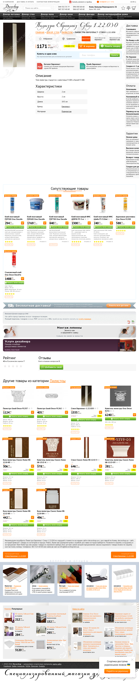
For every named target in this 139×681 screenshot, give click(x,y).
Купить (114, 55)
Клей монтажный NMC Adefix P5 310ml (103, 218)
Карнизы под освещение (11, 17)
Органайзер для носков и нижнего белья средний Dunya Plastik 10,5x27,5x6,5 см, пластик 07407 (123, 589)
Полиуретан (66, 111)
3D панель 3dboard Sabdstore (22, 628)
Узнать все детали (118, 305)
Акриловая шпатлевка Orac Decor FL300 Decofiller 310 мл (125, 219)
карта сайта (57, 664)
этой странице (85, 319)
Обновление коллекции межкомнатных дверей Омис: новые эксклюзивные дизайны (124, 631)
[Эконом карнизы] (42, 575)
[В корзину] (22, 222)
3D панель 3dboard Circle (56, 627)
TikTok (27, 666)
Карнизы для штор (65, 16)
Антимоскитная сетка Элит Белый (56, 641)
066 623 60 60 (78, 9)
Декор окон (66, 14)
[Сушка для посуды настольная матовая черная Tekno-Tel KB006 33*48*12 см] (97, 575)
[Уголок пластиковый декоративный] (69, 575)
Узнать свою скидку (15, 227)
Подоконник (63, 18)
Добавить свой (51, 367)
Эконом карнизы (43, 586)
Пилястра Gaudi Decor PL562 (49, 408)
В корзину (87, 46)
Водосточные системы (85, 18)
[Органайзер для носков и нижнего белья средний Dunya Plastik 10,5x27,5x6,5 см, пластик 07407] (124, 575)
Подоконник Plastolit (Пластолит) (13, 587)
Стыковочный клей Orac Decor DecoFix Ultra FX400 (13, 274)
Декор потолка (11, 14)
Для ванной (128, 16)
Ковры (43, 16)
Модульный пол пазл (47, 18)
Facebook (7, 666)
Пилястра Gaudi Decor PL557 (15, 408)
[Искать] (52, 8)
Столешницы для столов (105, 18)
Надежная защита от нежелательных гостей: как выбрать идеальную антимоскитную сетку (124, 617)
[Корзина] (134, 8)
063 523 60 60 (64, 9)
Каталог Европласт (61, 66)
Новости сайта (78, 609)
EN (133, 2)
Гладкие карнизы (8, 16)
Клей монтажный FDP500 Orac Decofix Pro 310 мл (13, 219)
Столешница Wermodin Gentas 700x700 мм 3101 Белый (25, 642)
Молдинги (25, 16)
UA (131, 2)
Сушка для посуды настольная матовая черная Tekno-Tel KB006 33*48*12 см (96, 588)
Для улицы (120, 18)
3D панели (32, 16)
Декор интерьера (107, 14)
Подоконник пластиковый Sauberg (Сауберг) (56, 615)
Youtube (42, 666)
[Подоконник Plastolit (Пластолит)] (15, 575)
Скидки (105, 2)
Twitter (14, 666)
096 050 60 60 (78, 7)
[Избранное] (123, 8)
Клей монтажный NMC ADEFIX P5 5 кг (80, 218)
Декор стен (28, 14)
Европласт (98, 39)
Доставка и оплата (25, 2)
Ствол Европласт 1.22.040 (123, 556)
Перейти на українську (117, 671)
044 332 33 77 (64, 7)
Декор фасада (86, 14)
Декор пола (47, 14)
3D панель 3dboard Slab (24, 614)
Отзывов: (43, 241)
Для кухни (120, 16)
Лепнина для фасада (85, 16)
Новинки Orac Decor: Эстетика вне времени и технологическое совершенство (92, 617)
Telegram (34, 666)
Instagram (21, 666)
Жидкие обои (26, 18)
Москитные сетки (53, 644)
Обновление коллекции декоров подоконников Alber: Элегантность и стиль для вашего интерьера (92, 646)
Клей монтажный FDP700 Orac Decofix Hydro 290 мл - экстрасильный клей (58, 220)
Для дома (122, 14)
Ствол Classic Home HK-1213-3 (84, 460)
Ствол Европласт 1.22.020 (82, 408)
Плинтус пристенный (51, 16)
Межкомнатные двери (104, 16)
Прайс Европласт (103, 66)
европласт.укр (114, 39)
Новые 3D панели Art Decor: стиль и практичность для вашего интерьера (92, 631)
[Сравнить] (128, 8)
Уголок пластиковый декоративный (69, 587)
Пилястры (58, 380)
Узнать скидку (110, 46)
